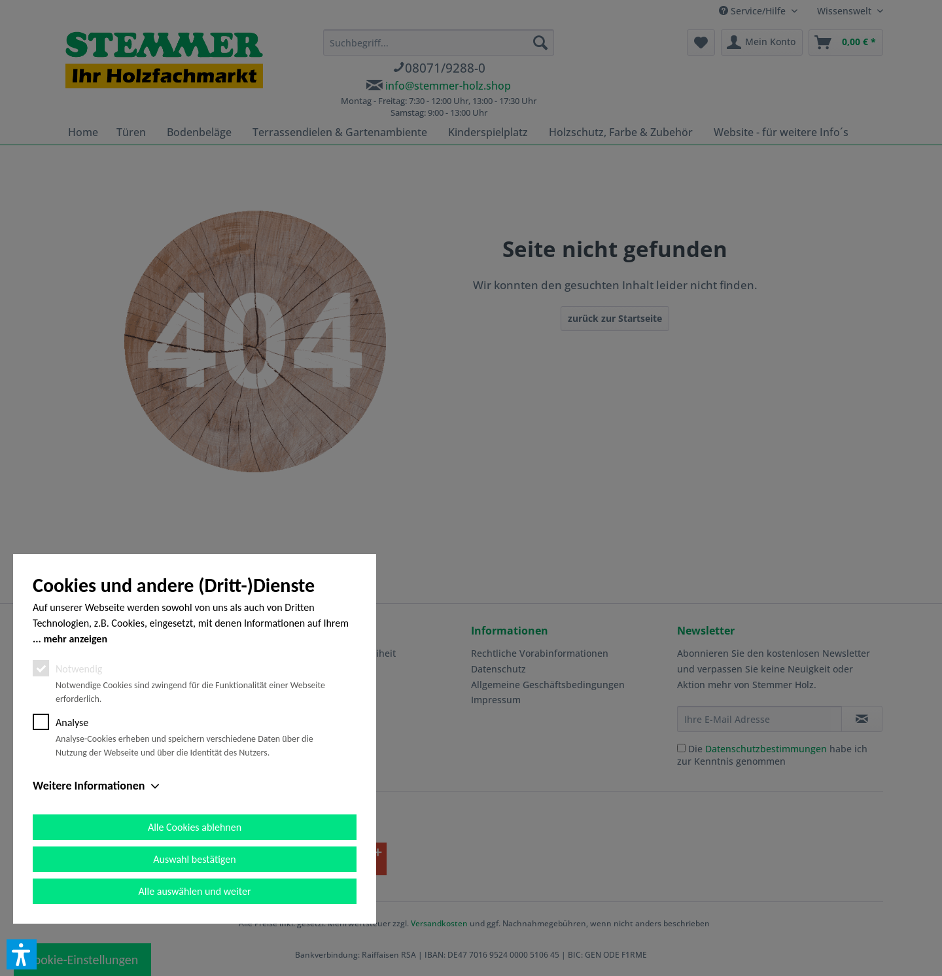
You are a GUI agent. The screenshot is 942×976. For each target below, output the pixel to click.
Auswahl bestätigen (194, 859)
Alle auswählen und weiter (195, 891)
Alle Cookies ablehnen (194, 827)
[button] (22, 954)
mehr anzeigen (75, 639)
